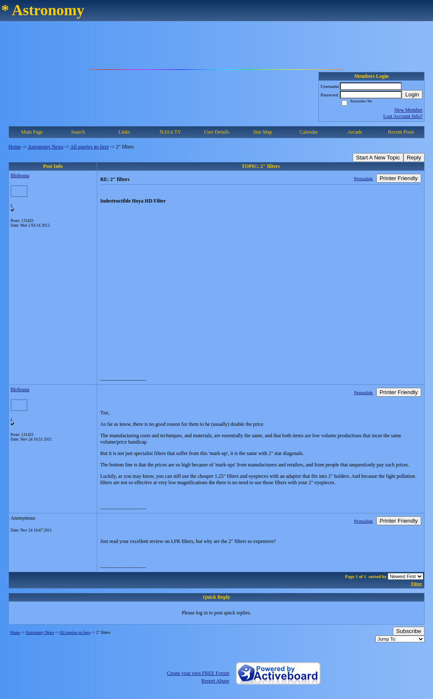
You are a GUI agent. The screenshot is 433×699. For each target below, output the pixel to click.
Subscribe (408, 631)
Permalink (363, 178)
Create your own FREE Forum (198, 673)
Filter (416, 583)
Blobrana (20, 175)
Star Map (262, 132)
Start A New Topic (378, 157)
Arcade (355, 132)
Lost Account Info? (402, 116)
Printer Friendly (399, 178)
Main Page (32, 132)
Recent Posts (401, 132)
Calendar (309, 132)
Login (412, 94)
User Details (216, 132)
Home (14, 147)
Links (124, 132)
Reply (414, 157)
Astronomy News (45, 147)
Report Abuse (215, 681)
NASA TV (170, 132)
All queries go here (89, 147)
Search (78, 132)
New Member (408, 110)
